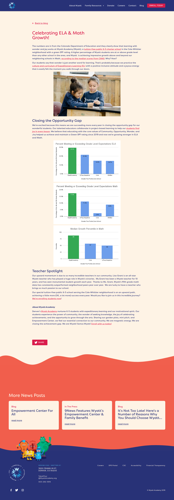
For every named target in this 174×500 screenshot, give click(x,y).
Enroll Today (156, 5)
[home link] (12, 5)
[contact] (134, 5)
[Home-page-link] (17, 473)
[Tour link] (54, 477)
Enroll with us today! (101, 323)
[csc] (124, 465)
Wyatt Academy (49, 311)
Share (41, 342)
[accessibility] (136, 465)
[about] (77, 5)
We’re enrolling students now (46, 298)
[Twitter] (16, 490)
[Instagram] (22, 490)
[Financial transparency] (155, 465)
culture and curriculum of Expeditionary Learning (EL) (58, 66)
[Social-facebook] (11, 490)
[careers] (100, 465)
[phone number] (54, 481)
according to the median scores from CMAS (82, 58)
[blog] (143, 5)
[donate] (112, 5)
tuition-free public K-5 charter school (102, 49)
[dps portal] (113, 465)
